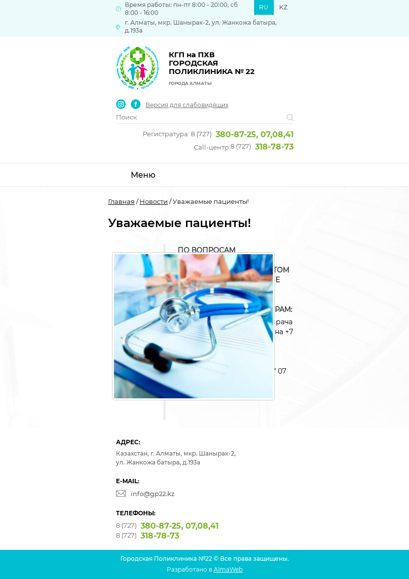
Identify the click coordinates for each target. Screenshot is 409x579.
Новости (154, 201)
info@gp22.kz (153, 494)
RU (263, 7)
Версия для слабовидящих (187, 105)
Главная (121, 201)
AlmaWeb (228, 569)
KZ (283, 7)
